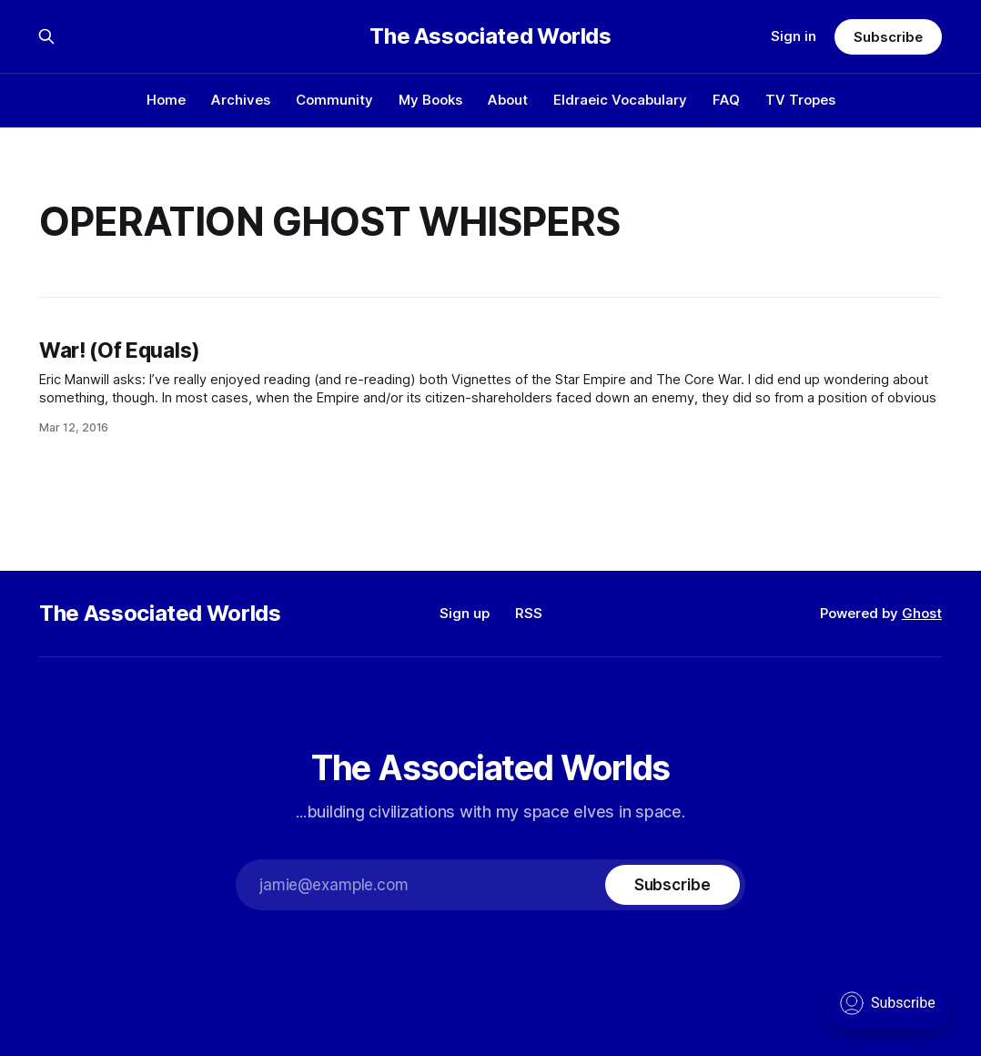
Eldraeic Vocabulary (620, 99)
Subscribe (888, 37)
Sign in (793, 36)
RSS (528, 613)
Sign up (465, 613)
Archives (240, 99)
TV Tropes (800, 99)
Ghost (922, 613)
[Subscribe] (672, 885)
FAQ (726, 99)
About (508, 99)
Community (334, 99)
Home (166, 99)
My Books (430, 99)
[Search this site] (46, 36)
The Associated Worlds (490, 36)
